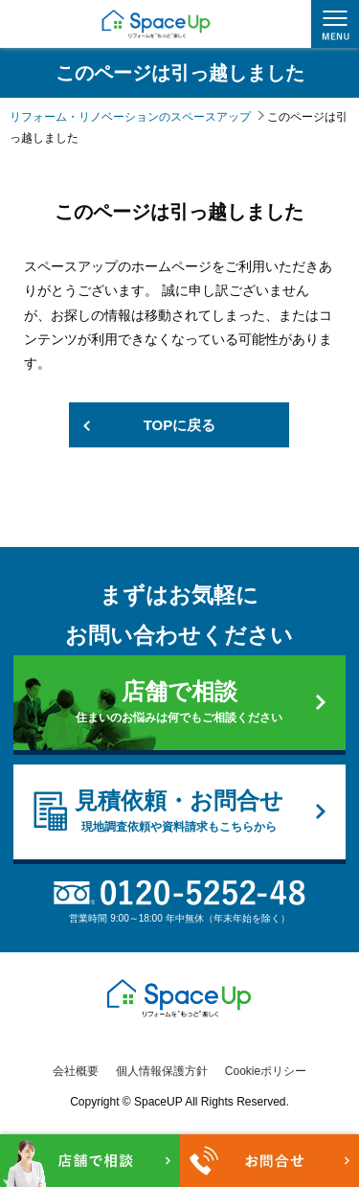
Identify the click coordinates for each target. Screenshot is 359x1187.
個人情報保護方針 (162, 1071)
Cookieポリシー (265, 1071)
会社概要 (76, 1071)
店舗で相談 (179, 702)
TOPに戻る (180, 425)
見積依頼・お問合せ (179, 811)
